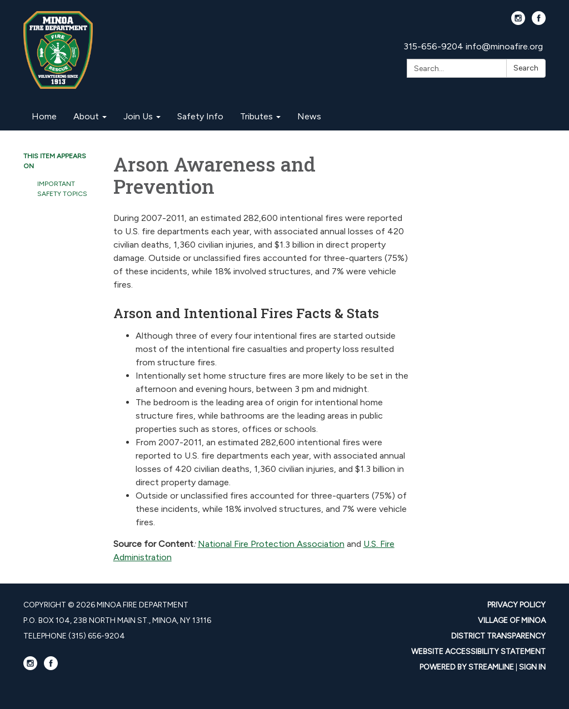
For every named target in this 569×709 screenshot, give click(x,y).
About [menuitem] (86, 116)
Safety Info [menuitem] (200, 116)
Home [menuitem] (44, 116)
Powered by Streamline (467, 667)
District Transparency (498, 636)
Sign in (532, 667)
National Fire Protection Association (271, 544)
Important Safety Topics (62, 189)
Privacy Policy (516, 605)
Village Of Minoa (512, 620)
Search (525, 68)
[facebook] (539, 22)
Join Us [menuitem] (138, 116)
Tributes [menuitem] (256, 116)
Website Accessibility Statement (478, 651)
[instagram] (518, 22)
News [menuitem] (309, 116)
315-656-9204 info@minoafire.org (473, 46)
